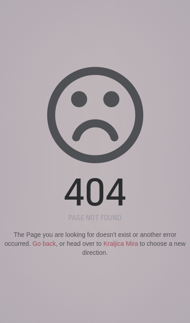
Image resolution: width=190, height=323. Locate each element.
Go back (44, 243)
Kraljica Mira (120, 243)
